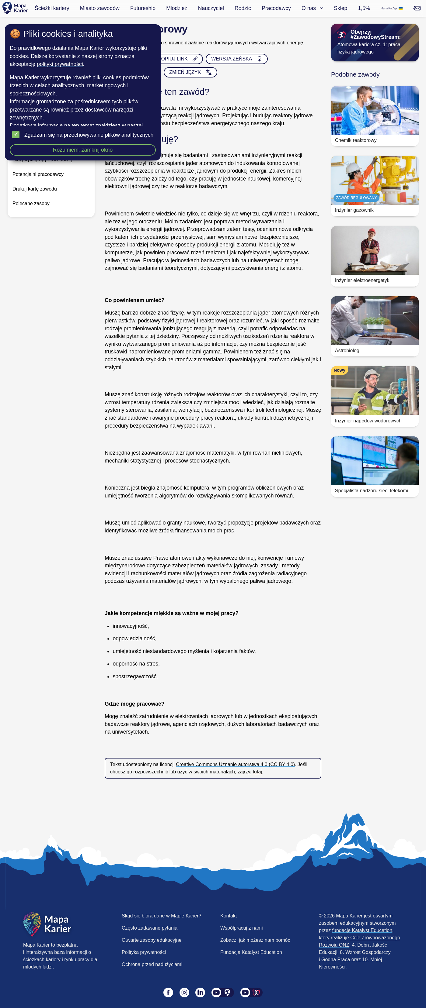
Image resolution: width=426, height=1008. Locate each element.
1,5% (364, 8)
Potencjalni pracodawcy (38, 174)
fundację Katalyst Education (362, 930)
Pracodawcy (276, 8)
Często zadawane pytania (149, 928)
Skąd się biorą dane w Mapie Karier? (161, 915)
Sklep (340, 8)
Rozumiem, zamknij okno (83, 150)
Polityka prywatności (144, 952)
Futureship (142, 8)
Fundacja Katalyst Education (251, 952)
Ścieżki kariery (52, 8)
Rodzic (243, 8)
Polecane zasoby (31, 203)
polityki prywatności (60, 64)
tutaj (257, 771)
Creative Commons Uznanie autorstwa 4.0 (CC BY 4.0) (235, 764)
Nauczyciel (211, 8)
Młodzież (176, 8)
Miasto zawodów (100, 8)
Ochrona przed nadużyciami (152, 964)
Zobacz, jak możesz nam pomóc (255, 940)
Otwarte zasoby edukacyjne (152, 940)
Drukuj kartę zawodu (34, 188)
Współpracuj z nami (241, 928)
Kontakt (228, 915)
